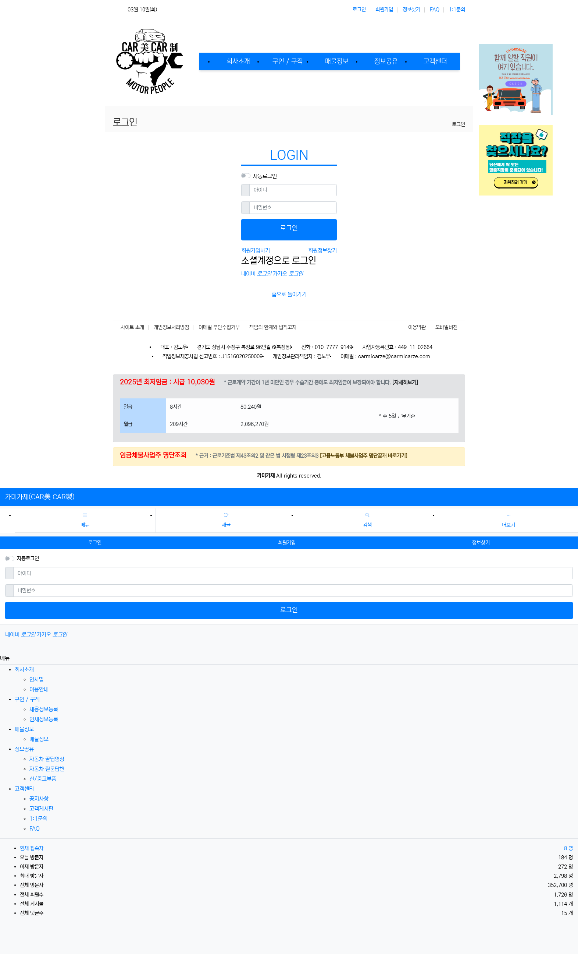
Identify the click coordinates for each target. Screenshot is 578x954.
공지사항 (39, 799)
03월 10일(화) (142, 10)
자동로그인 (265, 176)
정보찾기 (411, 10)
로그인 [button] (94, 543)
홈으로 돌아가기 (289, 294)
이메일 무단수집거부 (219, 327)
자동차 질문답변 (46, 769)
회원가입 (384, 10)
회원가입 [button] (287, 543)
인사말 (36, 679)
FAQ (434, 10)
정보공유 (24, 749)
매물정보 (24, 729)
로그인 (359, 10)
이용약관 (417, 327)
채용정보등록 (43, 709)
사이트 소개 (132, 327)
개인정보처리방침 (171, 327)
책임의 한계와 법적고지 (272, 327)
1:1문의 (457, 10)
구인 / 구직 (27, 699)
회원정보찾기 (322, 250)
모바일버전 (446, 327)
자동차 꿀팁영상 (46, 759)
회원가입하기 (255, 250)
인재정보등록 (43, 719)
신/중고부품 (42, 779)
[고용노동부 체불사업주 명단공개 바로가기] (362, 456)
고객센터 (24, 789)
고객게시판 (41, 809)
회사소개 (24, 669)
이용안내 (39, 689)
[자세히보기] (405, 383)
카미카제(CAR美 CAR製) (40, 497)
